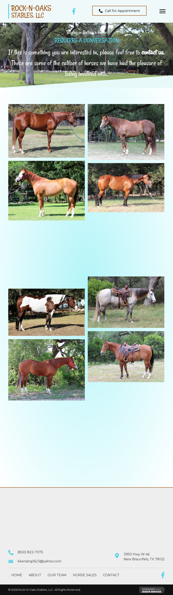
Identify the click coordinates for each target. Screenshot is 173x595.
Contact (111, 575)
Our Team (57, 575)
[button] (119, 11)
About (35, 575)
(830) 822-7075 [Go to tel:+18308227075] (30, 552)
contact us (152, 52)
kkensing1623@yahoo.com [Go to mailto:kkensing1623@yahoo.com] (39, 561)
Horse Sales (85, 575)
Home (16, 575)
